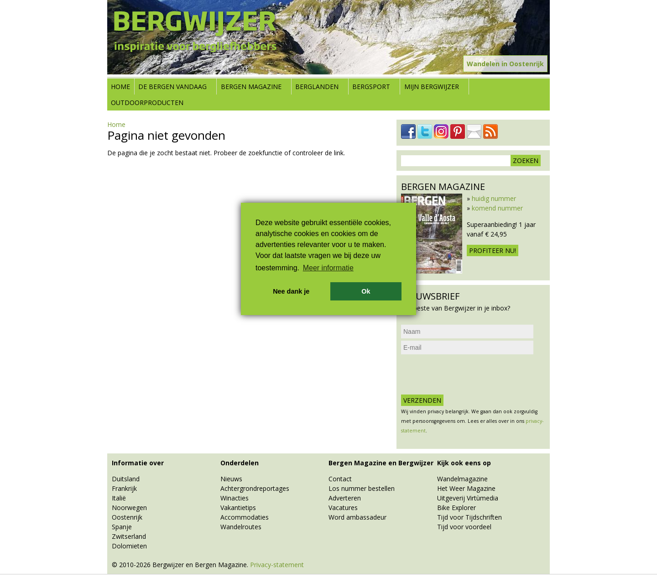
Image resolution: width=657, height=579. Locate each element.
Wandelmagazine (462, 478)
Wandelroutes (240, 526)
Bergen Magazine (251, 86)
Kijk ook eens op (464, 462)
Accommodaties (244, 517)
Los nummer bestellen (361, 488)
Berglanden (317, 86)
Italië (119, 498)
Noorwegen (129, 507)
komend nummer (497, 208)
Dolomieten (129, 546)
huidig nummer (494, 198)
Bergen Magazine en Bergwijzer (380, 462)
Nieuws (231, 478)
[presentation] (470, 374)
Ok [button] (365, 291)
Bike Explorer (456, 507)
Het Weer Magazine (466, 488)
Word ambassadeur (357, 517)
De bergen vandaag (172, 86)
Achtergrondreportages (254, 488)
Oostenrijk (127, 517)
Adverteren (344, 498)
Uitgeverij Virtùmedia (467, 498)
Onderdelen (239, 462)
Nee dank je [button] (291, 291)
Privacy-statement (277, 564)
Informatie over (138, 462)
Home (120, 86)
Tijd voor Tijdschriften (469, 517)
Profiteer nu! (492, 250)
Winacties (234, 498)
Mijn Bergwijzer (431, 86)
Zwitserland (129, 536)
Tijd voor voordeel (464, 526)
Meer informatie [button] (328, 268)
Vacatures (343, 507)
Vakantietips (238, 507)
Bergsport (371, 86)
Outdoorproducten (147, 102)
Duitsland (126, 478)
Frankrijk (124, 488)
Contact (340, 478)
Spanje (122, 526)
